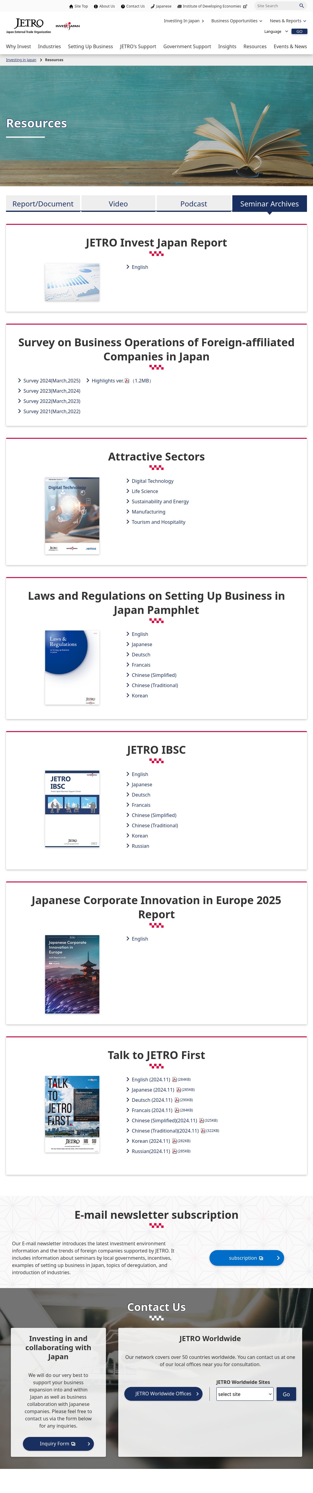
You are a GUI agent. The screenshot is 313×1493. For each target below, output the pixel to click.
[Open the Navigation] (18, 46)
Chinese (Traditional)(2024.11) (175, 1130)
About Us (107, 6)
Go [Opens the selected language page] (286, 1394)
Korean (140, 695)
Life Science (145, 491)
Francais (141, 665)
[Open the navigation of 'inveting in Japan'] (287, 20)
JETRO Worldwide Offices (163, 1393)
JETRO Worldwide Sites (243, 1382)
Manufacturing (149, 511)
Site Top (81, 6)
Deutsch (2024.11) (162, 1100)
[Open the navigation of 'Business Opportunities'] (236, 20)
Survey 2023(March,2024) (51, 391)
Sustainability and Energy (160, 501)
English (140, 267)
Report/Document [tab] (42, 204)
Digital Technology (153, 481)
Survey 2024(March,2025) (51, 380)
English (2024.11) (161, 1079)
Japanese (164, 6)
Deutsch (141, 654)
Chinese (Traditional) (155, 685)
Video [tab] (118, 204)
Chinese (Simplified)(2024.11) (175, 1120)
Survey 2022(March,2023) (51, 401)
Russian (140, 846)
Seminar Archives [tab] (269, 204)
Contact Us (135, 6)
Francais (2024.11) (162, 1110)
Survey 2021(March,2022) (51, 411)
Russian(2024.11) (161, 1151)
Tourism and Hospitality (158, 522)
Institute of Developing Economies (215, 6)
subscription (247, 1257)
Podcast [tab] (193, 204)
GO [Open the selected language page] (299, 31)
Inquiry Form (58, 1443)
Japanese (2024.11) (163, 1089)
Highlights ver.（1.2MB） (123, 380)
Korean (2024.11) (161, 1141)
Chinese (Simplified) (154, 675)
